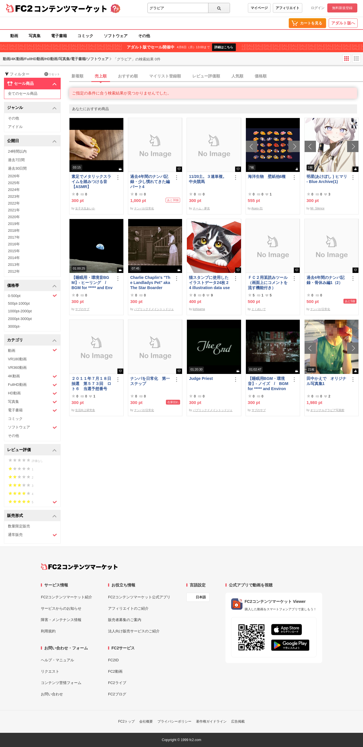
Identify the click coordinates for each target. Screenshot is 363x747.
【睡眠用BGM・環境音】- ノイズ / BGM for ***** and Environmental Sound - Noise (268, 383)
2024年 (14, 190)
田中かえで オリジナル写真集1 (326, 381)
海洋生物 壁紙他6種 (267, 176)
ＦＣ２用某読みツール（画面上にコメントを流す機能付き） (268, 282)
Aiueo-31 (257, 208)
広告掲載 (238, 721)
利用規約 (48, 631)
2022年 (14, 203)
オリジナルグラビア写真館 (327, 410)
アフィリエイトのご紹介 (128, 608)
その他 (144, 35)
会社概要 (146, 721)
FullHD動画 (32, 384)
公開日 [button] (32, 141)
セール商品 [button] (32, 84)
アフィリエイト (287, 8)
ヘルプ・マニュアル (57, 660)
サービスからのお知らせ (61, 608)
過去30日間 (17, 168)
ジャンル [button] (32, 108)
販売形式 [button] (32, 516)
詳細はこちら (223, 47)
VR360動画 (17, 367)
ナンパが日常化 (144, 208)
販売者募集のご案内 (124, 620)
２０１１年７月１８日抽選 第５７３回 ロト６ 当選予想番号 (91, 383)
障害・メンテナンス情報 (61, 620)
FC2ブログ (117, 694)
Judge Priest (201, 378)
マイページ (259, 8)
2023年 (14, 196)
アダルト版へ (343, 23)
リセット (52, 74)
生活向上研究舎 (85, 410)
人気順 (237, 76)
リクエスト (50, 671)
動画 (14, 35)
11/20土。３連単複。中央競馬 (208, 179)
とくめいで (259, 309)
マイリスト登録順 (165, 76)
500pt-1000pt (19, 303)
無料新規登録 (342, 8)
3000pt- (14, 326)
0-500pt (32, 295)
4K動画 (32, 376)
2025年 (14, 183)
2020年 (14, 217)
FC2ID (113, 660)
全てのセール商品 (22, 93)
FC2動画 (115, 671)
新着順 (77, 76)
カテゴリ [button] (32, 340)
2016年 (14, 244)
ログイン (317, 8)
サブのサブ (82, 309)
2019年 (14, 224)
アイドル (15, 127)
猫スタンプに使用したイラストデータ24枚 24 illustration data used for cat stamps (209, 282)
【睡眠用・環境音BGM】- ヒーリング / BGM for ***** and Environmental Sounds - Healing (92, 282)
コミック (85, 35)
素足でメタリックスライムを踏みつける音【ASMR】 (91, 181)
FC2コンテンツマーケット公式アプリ (139, 597)
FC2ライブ (117, 683)
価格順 (261, 76)
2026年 (14, 176)
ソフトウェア (116, 35)
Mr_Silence (317, 208)
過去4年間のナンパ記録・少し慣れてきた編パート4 (150, 181)
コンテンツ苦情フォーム (61, 683)
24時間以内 (17, 151)
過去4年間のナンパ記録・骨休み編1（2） (326, 280)
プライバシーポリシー (174, 721)
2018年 (14, 230)
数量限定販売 (19, 526)
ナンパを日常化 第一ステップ (150, 381)
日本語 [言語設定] (201, 597)
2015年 (14, 251)
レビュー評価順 (206, 76)
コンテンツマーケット (70, 8)
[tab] (216, 76)
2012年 (14, 271)
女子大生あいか (85, 208)
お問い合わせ (52, 694)
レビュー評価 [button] (32, 450)
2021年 (14, 210)
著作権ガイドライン (211, 721)
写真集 (35, 35)
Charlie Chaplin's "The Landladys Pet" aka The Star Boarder (150, 282)
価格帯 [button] (32, 286)
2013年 (14, 264)
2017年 (14, 237)
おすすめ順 (128, 76)
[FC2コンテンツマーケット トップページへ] (79, 567)
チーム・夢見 (201, 208)
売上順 (101, 76)
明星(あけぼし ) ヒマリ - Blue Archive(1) (327, 179)
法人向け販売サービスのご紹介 (134, 631)
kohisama (199, 309)
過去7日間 (16, 160)
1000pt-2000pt (20, 311)
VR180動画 (17, 359)
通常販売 (32, 535)
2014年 (14, 258)
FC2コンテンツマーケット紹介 (66, 597)
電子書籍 (59, 35)
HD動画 (32, 393)
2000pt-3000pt (20, 319)
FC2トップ (126, 721)
